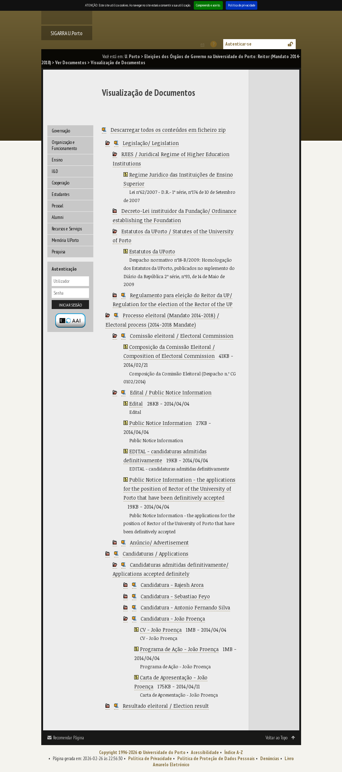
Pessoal (57, 206)
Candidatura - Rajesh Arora (172, 584)
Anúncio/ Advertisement (159, 542)
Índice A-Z (233, 752)
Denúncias (269, 758)
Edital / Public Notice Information (170, 392)
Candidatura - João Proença (173, 618)
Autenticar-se (238, 44)
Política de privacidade (241, 5)
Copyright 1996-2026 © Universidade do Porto (142, 752)
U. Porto (132, 56)
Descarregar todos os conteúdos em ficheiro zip (168, 129)
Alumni (58, 217)
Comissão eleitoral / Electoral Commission (181, 335)
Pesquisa (58, 252)
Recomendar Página (68, 738)
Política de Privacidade (150, 758)
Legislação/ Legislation (151, 143)
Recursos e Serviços (67, 229)
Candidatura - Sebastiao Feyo (175, 596)
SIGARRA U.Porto (67, 33)
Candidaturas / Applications (155, 553)
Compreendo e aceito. (208, 5)
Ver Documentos (70, 63)
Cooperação (60, 183)
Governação (61, 131)
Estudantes (60, 194)
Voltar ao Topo (276, 738)
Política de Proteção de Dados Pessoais (216, 758)
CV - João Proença (161, 629)
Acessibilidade (205, 752)
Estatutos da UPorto (152, 251)
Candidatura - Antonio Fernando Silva (185, 607)
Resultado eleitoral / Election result (166, 705)
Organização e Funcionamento (64, 145)
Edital (136, 403)
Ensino (57, 160)
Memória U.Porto (65, 240)
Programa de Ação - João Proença (179, 649)
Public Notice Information (160, 423)
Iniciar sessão (70, 305)
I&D (55, 171)
